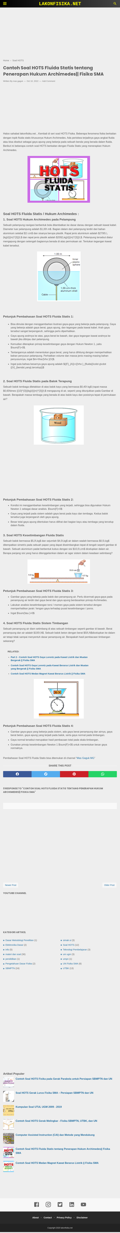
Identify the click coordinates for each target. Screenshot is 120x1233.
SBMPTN (10, 969)
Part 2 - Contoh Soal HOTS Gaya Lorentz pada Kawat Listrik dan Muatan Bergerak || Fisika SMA (49, 659)
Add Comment (48, 82)
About (34, 1218)
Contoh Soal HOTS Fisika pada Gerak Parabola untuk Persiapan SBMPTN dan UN (64, 1079)
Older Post (109, 886)
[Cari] (115, 4)
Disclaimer (83, 1218)
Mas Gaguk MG (85, 758)
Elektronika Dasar (14, 945)
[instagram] (48, 1207)
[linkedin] (72, 1207)
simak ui (67, 941)
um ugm (67, 955)
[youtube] (83, 1207)
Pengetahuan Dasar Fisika (18, 964)
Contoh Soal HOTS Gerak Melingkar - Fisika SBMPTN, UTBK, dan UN (56, 1122)
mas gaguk (18, 82)
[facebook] (17, 775)
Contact (47, 1218)
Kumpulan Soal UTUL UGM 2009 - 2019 (39, 1107)
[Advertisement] (60, 33)
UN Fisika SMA (70, 964)
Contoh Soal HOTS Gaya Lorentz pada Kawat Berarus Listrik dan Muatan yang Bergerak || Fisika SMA (49, 668)
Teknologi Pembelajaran (75, 950)
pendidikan (10, 960)
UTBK (66, 969)
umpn (66, 960)
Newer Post (10, 886)
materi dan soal (13, 955)
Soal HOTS (68, 945)
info (7, 950)
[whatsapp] (102, 775)
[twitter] (46, 775)
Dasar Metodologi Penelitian (19, 941)
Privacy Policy (64, 1218)
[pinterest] (74, 775)
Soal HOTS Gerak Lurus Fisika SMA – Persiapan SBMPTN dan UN (54, 1093)
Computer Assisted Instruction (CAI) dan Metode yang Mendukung (55, 1136)
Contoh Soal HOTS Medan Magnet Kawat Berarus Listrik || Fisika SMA (48, 674)
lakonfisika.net (60, 4)
